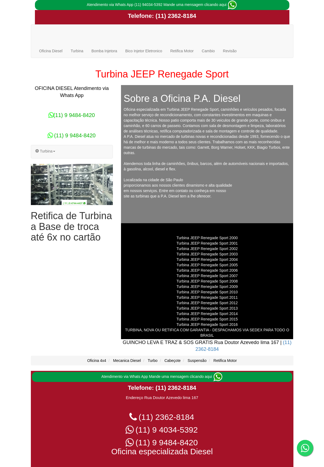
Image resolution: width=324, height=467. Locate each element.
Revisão (230, 51)
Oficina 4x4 (96, 360)
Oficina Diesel (51, 51)
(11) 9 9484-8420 (72, 115)
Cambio (208, 51)
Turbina (77, 51)
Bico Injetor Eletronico (143, 51)
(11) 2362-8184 (175, 15)
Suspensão (197, 360)
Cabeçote (172, 360)
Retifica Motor (182, 51)
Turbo (153, 360)
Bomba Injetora (104, 51)
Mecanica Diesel (127, 360)
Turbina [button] (45, 151)
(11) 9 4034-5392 (162, 429)
